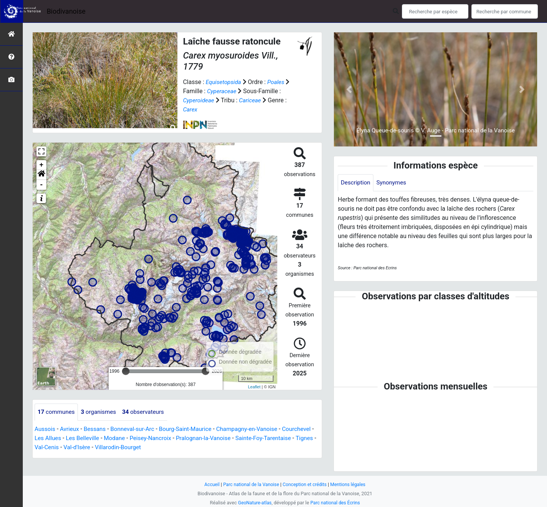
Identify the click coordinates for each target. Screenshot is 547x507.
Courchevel (50, 438)
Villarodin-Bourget (177, 447)
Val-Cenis (103, 447)
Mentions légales (350, 484)
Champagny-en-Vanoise (256, 429)
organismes (100, 412)
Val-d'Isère (134, 447)
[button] (41, 175)
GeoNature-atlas (253, 502)
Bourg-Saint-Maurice (191, 429)
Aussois (45, 429)
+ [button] (42, 165)
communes (57, 412)
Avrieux (71, 429)
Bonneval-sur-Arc (136, 429)
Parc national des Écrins (336, 502)
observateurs (147, 412)
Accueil (209, 484)
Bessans (97, 429)
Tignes (77, 447)
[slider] (126, 371)
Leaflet (254, 387)
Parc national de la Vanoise (249, 484)
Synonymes (393, 182)
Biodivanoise (66, 11)
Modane (152, 438)
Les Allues (83, 438)
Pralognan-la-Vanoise (245, 438)
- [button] (42, 184)
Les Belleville (119, 438)
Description (356, 182)
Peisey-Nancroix (190, 438)
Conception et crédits (306, 484)
